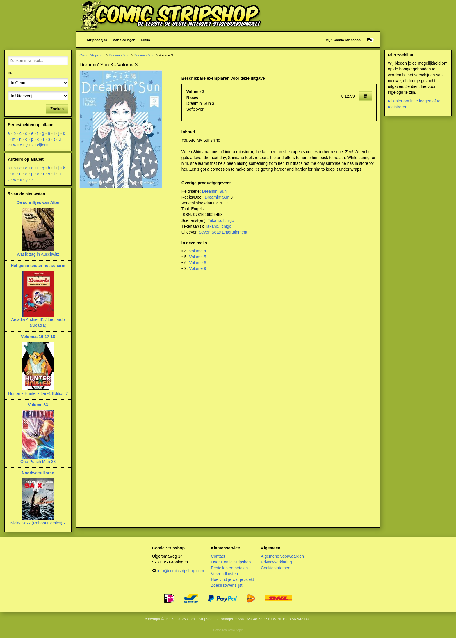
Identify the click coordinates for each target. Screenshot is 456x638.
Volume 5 (197, 257)
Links (145, 40)
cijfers (43, 145)
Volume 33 (38, 404)
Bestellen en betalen (229, 567)
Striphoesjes (97, 40)
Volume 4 (197, 251)
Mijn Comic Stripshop (343, 40)
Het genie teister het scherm (38, 265)
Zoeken (57, 109)
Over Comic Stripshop (231, 562)
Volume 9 (197, 268)
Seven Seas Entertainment (223, 232)
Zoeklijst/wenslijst (226, 585)
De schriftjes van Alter (38, 202)
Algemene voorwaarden (282, 556)
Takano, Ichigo (221, 220)
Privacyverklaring (276, 562)
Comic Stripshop (91, 55)
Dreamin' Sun (119, 55)
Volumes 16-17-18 (38, 336)
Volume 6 (197, 262)
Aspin (239, 630)
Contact (218, 556)
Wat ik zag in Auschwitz (38, 254)
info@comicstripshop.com (180, 570)
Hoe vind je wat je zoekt (232, 579)
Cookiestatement (276, 567)
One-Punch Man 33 (38, 461)
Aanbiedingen (124, 40)
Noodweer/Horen (38, 473)
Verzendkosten (224, 573)
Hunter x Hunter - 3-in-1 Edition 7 (38, 393)
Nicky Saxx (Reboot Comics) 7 (38, 523)
